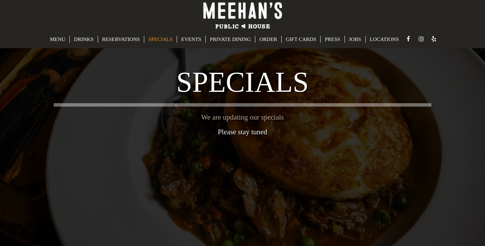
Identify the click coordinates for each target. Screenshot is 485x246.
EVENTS (191, 39)
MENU (57, 39)
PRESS (332, 39)
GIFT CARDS (301, 39)
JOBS (355, 39)
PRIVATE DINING (230, 39)
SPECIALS (160, 39)
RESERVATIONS (121, 39)
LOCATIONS (384, 39)
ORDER (268, 39)
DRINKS (83, 39)
